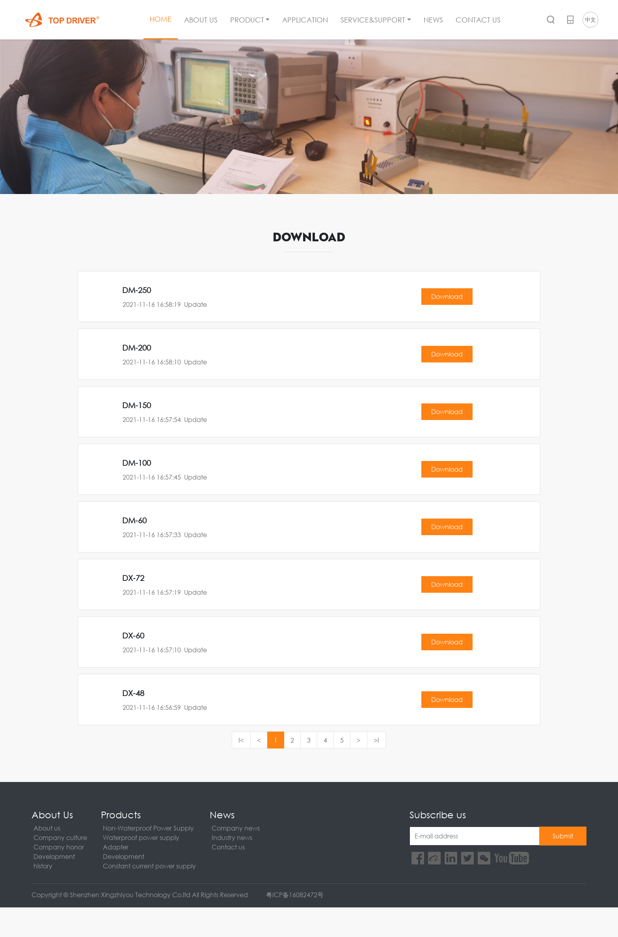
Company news (236, 828)
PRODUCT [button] (247, 19)
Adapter (115, 847)
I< (241, 740)
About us (47, 828)
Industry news (232, 837)
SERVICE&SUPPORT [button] (373, 19)
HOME (160, 19)
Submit (563, 836)
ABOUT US (201, 19)
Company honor (59, 847)
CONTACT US (478, 19)
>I (376, 740)
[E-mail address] (475, 836)
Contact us (228, 847)
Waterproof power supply (141, 837)
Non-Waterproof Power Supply (148, 828)
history (43, 866)
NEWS (433, 19)
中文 (590, 19)
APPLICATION (305, 19)
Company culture (60, 837)
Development (54, 856)
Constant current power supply (149, 866)
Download (447, 296)
